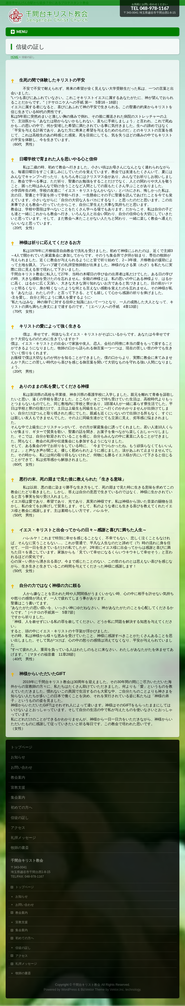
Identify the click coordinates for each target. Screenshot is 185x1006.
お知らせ (18, 757)
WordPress (69, 989)
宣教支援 (18, 787)
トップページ (21, 747)
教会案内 (18, 777)
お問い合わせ (21, 767)
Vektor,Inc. (117, 989)
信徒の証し (20, 818)
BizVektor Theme (93, 989)
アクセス (18, 828)
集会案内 (18, 797)
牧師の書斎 (20, 848)
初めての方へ (21, 807)
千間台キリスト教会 (86, 985)
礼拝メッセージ (23, 838)
